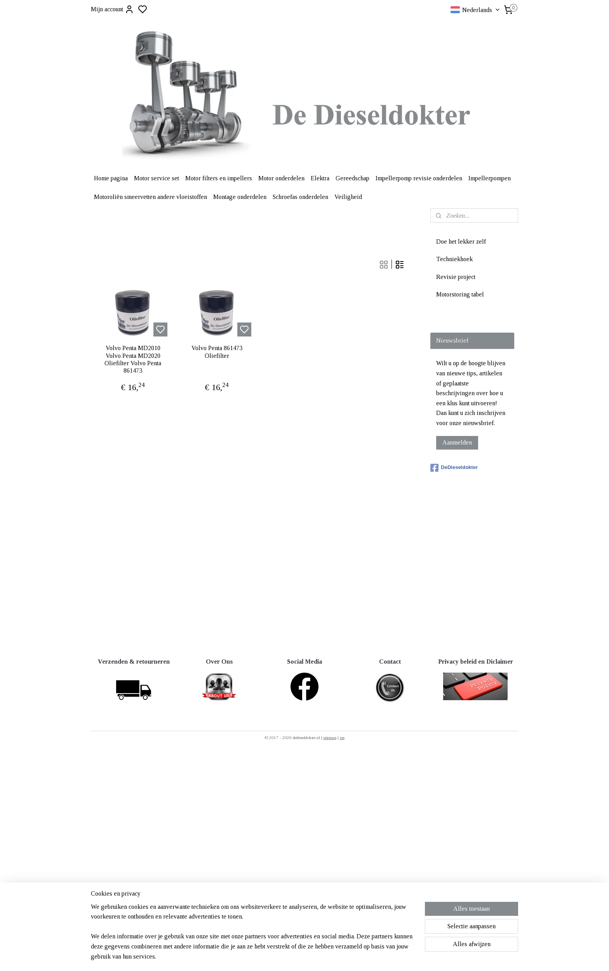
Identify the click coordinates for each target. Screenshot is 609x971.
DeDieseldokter (454, 467)
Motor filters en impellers (218, 178)
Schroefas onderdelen (300, 197)
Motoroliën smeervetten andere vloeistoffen (150, 197)
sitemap (330, 737)
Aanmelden (457, 442)
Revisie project (455, 277)
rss (342, 737)
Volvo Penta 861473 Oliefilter (216, 352)
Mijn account (112, 9)
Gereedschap (352, 178)
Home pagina (111, 178)
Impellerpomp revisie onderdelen (419, 178)
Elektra (320, 178)
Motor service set (156, 178)
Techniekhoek (454, 259)
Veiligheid (348, 197)
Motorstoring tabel (460, 294)
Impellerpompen (489, 178)
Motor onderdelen (281, 178)
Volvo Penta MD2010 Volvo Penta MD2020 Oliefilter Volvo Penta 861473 (132, 359)
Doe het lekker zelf (461, 241)
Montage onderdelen (239, 197)
